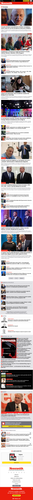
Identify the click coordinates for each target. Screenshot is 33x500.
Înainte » (21, 278)
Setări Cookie (16, 485)
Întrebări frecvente (16, 481)
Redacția (16, 474)
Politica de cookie (16, 480)
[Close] (32, 488)
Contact (16, 483)
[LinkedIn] (22, 472)
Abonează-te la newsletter (16, 426)
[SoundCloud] (24, 472)
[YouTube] (14, 472)
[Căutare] (28, 3)
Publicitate (16, 476)
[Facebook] (9, 472)
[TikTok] (19, 472)
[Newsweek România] (14, 3)
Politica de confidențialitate (16, 478)
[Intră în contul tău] (31, 1)
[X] (11, 472)
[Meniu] (31, 3)
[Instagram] (16, 472)
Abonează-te (26, 0)
